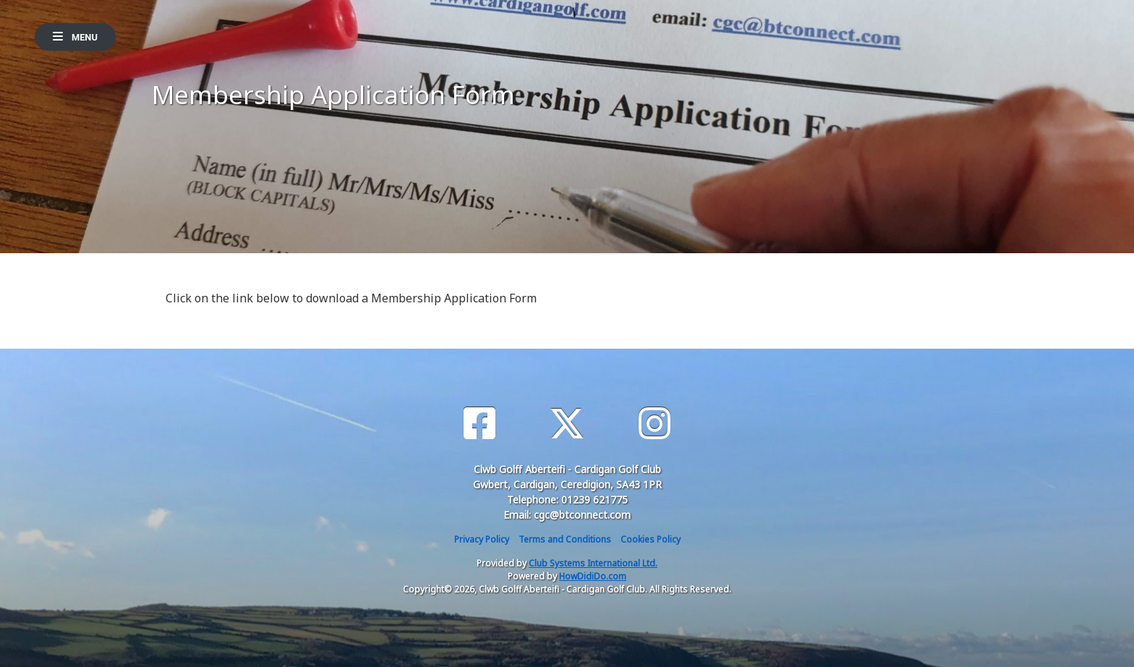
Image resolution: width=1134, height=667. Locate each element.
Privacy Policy (481, 539)
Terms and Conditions (565, 539)
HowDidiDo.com (592, 576)
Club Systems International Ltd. (593, 563)
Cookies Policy (651, 539)
